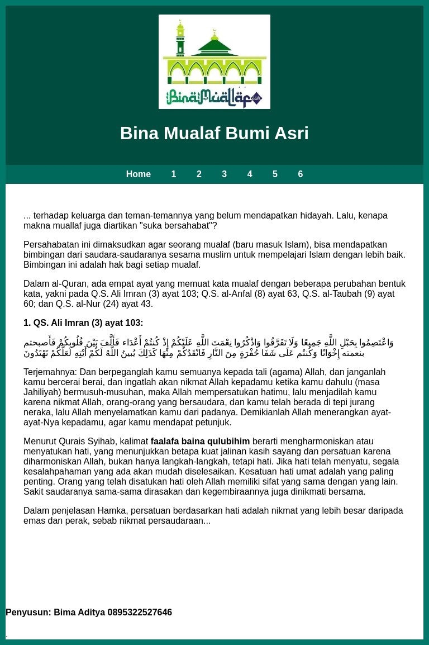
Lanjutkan (214, 575)
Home (138, 174)
